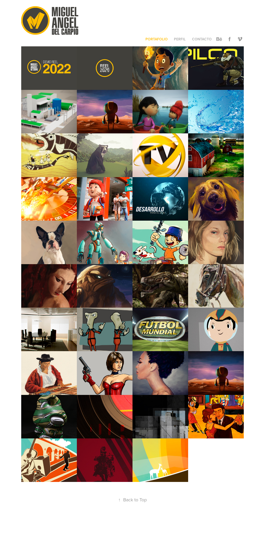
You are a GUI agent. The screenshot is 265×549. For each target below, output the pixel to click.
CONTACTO (202, 39)
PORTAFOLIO (156, 39)
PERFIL (180, 39)
